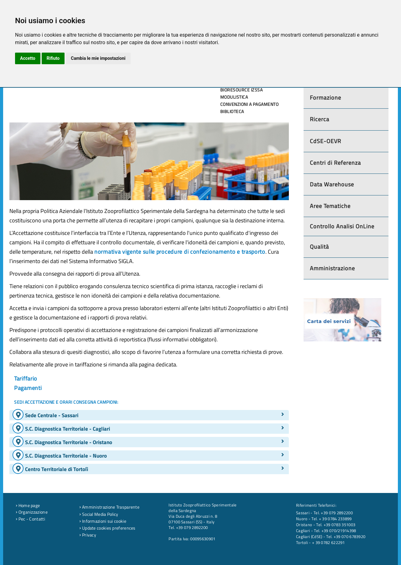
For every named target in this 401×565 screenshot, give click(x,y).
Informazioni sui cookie (102, 521)
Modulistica (234, 97)
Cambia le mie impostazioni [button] (98, 58)
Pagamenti (28, 388)
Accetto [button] (27, 58)
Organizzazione (32, 512)
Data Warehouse (332, 184)
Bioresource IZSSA (241, 89)
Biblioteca (232, 111)
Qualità (319, 246)
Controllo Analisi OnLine (342, 226)
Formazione (325, 97)
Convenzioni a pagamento (249, 104)
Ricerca (319, 119)
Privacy (87, 535)
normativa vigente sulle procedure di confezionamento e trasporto (179, 251)
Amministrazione (332, 268)
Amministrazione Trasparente (109, 507)
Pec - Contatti (30, 519)
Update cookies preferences (107, 528)
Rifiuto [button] (53, 58)
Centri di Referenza (335, 162)
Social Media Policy (98, 514)
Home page (28, 505)
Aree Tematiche (330, 206)
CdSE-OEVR (325, 141)
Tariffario (25, 378)
